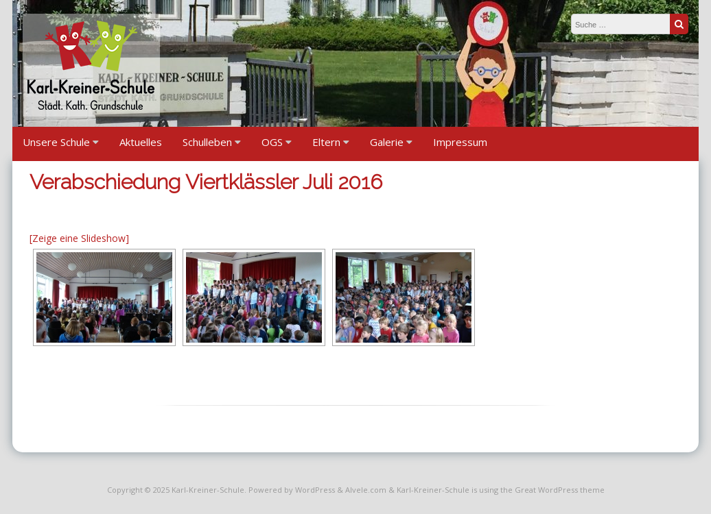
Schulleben (207, 142)
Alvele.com (365, 490)
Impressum (460, 142)
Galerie (387, 142)
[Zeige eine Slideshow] (79, 238)
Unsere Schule (56, 142)
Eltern (326, 142)
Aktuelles (140, 142)
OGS (272, 142)
